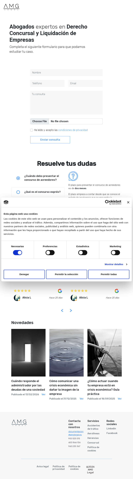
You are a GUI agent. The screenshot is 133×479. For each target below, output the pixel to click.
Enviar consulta (50, 139)
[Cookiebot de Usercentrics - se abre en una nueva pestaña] (107, 202)
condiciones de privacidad (73, 130)
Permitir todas (109, 274)
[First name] (66, 72)
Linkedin (111, 428)
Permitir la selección (66, 274)
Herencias (93, 438)
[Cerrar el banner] (128, 202)
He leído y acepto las (61, 130)
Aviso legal (43, 466)
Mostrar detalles (114, 264)
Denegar (24, 274)
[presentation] (64, 310)
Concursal (93, 442)
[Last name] (47, 83)
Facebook (111, 433)
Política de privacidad (59, 468)
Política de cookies (93, 449)
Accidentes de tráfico (93, 427)
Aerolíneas (93, 433)
